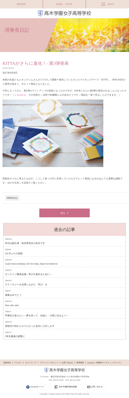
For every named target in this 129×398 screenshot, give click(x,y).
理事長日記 (12, 198)
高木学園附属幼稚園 (66, 387)
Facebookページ (35, 387)
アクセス (18, 363)
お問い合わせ (67, 363)
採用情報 (80, 363)
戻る (62, 213)
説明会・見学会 (64, 4)
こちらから (20, 94)
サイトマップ (30, 363)
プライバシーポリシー (49, 363)
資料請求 (21, 4)
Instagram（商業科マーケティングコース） (104, 363)
